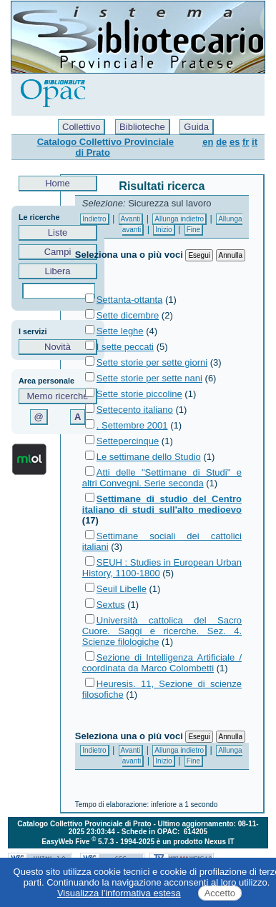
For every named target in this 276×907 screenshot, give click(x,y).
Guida (196, 126)
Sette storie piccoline (139, 394)
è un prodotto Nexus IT (196, 842)
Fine (193, 230)
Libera (57, 271)
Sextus (111, 604)
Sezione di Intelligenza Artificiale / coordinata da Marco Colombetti (162, 662)
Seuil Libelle (122, 588)
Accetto (219, 893)
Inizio (163, 230)
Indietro (94, 219)
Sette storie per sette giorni (152, 362)
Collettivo (81, 126)
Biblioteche (142, 126)
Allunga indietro (179, 219)
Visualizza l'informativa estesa (119, 893)
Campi (57, 251)
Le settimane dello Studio (149, 456)
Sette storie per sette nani (149, 378)
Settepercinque (128, 441)
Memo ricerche (58, 396)
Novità (57, 346)
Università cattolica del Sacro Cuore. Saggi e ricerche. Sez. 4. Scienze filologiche (162, 631)
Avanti (131, 219)
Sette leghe (120, 331)
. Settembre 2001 (132, 425)
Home (58, 183)
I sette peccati (125, 346)
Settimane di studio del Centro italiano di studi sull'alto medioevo (162, 504)
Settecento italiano (135, 409)
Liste (57, 232)
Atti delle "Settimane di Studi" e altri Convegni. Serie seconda (162, 477)
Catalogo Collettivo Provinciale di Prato (105, 147)
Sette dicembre (128, 315)
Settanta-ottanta (130, 299)
